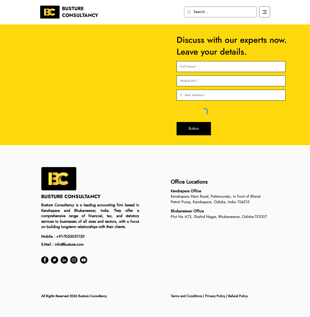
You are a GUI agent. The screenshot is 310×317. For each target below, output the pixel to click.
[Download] (264, 12)
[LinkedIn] (64, 260)
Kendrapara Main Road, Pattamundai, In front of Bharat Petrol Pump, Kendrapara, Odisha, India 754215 (216, 199)
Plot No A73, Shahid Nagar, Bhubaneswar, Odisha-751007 (219, 216)
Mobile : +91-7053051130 (63, 236)
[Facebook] (44, 260)
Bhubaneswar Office (187, 211)
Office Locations (189, 182)
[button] (194, 128)
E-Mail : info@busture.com (62, 244)
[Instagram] (74, 260)
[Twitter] (54, 260)
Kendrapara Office (186, 191)
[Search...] (220, 12)
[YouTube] (83, 260)
